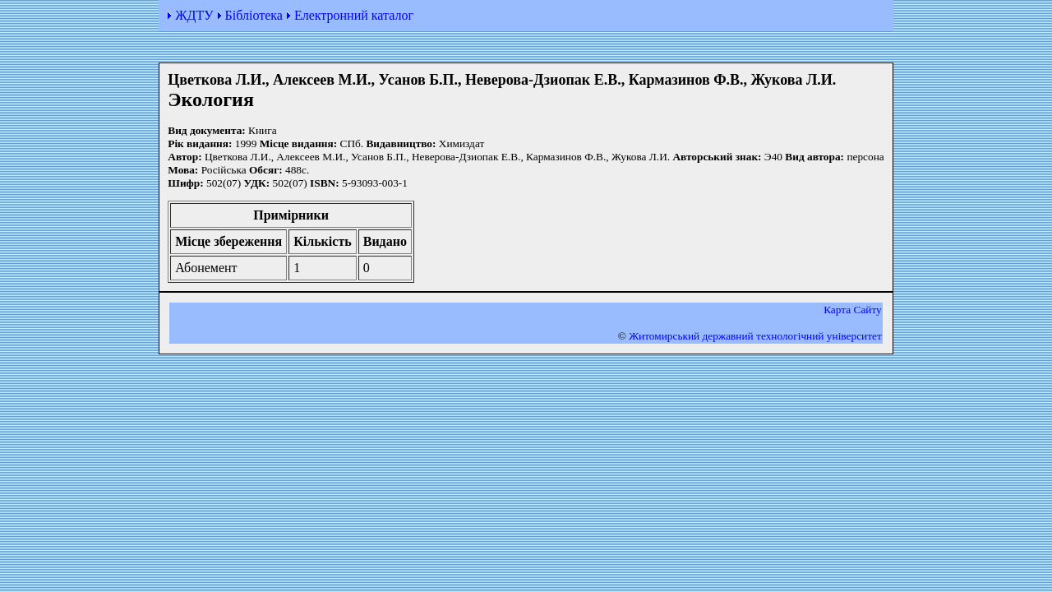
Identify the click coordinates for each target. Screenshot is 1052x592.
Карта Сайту (853, 309)
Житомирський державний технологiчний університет (755, 336)
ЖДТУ (194, 15)
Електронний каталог (353, 15)
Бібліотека (254, 15)
